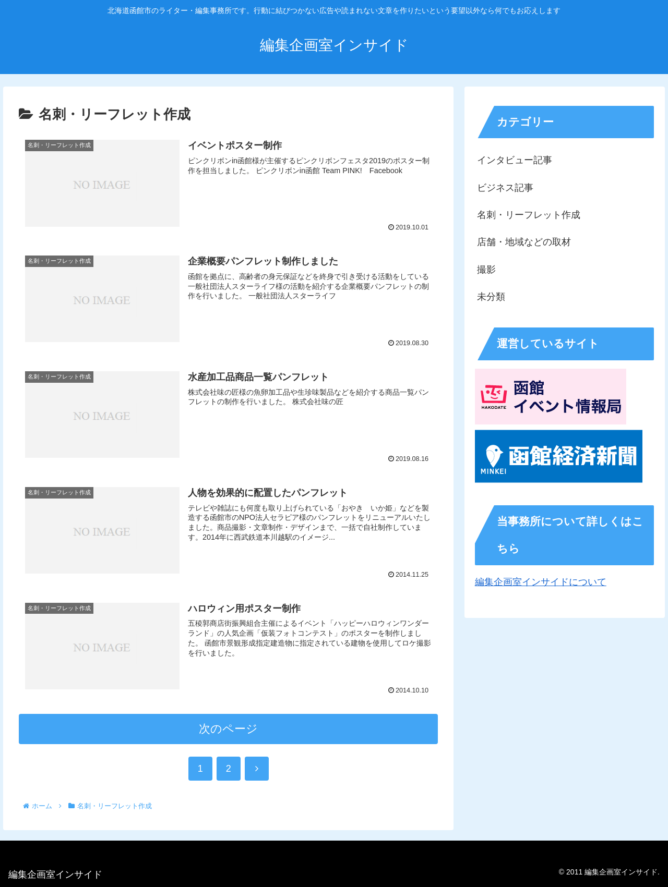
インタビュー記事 (514, 160)
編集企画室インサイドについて (540, 582)
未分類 (491, 296)
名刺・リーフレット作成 (528, 215)
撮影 (486, 269)
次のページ (228, 728)
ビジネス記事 (505, 188)
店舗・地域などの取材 (524, 242)
